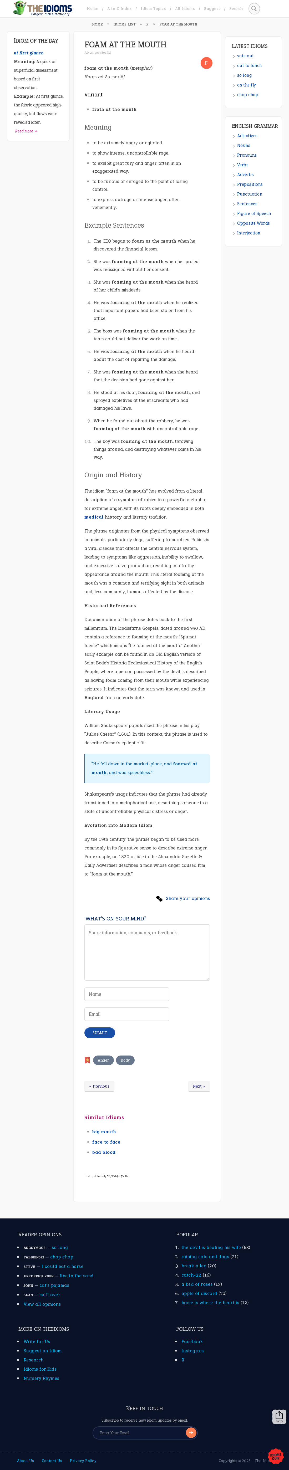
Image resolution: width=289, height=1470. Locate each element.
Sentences (247, 204)
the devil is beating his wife (211, 1247)
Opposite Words (253, 223)
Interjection (248, 233)
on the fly (246, 85)
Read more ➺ (26, 131)
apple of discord (199, 1293)
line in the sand (77, 1276)
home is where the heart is (210, 1302)
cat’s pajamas (54, 1285)
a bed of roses (197, 1284)
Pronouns (247, 155)
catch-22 (191, 1275)
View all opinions (42, 1304)
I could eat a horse (63, 1266)
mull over (49, 1295)
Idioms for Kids (40, 1369)
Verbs (243, 165)
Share (279, 1417)
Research (34, 1360)
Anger (103, 1060)
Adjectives (247, 136)
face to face (106, 1142)
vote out (245, 56)
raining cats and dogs (205, 1256)
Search (236, 8)
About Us (25, 1460)
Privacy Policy (83, 1460)
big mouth (104, 1132)
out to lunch (249, 66)
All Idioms (185, 8)
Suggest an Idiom (43, 1351)
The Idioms (265, 1460)
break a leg (194, 1266)
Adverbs (245, 175)
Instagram (192, 1351)
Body (125, 1060)
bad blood (104, 1152)
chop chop (247, 95)
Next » (199, 1086)
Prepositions (250, 184)
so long (244, 75)
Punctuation (249, 194)
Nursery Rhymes (41, 1378)
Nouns (244, 145)
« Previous (99, 1086)
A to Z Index (119, 8)
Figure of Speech (254, 214)
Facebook (192, 1341)
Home (92, 8)
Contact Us (52, 1460)
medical (94, 517)
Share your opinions (188, 898)
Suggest (212, 8)
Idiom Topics (153, 8)
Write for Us (37, 1341)
